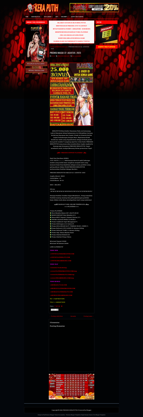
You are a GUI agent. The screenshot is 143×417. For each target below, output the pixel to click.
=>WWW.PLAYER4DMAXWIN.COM (62, 254)
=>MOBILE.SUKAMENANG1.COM (61, 295)
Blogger (88, 410)
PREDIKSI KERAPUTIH (70, 410)
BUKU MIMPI (65, 16)
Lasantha (62, 415)
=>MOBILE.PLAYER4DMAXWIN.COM (62, 288)
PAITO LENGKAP (49, 16)
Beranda (73, 316)
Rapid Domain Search (87, 415)
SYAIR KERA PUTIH (37, 16)
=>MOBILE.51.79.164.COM (58, 285)
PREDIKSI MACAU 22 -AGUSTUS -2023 (65, 53)
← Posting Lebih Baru (56, 316)
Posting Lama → (89, 316)
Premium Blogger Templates (73, 415)
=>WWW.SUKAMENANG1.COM (60, 261)
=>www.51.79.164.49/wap (58, 267)
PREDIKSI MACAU (61, 47)
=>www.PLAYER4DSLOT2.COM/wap (62, 274)
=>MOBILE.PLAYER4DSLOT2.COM (61, 292)
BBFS (57, 16)
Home (27, 16)
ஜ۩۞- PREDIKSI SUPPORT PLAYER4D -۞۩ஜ (71, 153)
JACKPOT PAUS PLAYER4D (77, 16)
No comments (76, 56)
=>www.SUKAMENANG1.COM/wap (62, 278)
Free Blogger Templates (99, 415)
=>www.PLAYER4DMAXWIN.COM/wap (63, 271)
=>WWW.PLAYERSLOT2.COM (60, 257)
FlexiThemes (46, 415)
